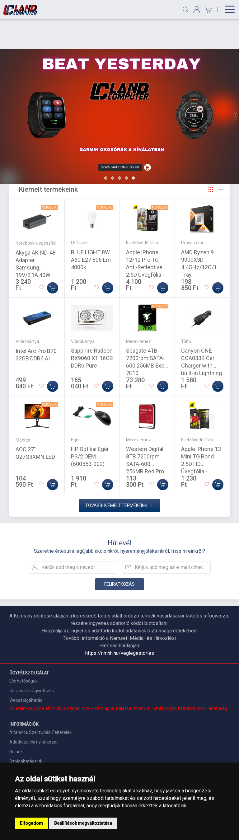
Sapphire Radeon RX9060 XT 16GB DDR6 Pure (92, 328)
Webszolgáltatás (25, 670)
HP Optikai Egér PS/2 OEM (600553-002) (90, 426)
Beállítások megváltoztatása (83, 823)
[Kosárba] (52, 257)
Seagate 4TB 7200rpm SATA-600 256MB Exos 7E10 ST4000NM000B (146, 335)
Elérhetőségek (23, 650)
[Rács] (211, 159)
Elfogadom (31, 823)
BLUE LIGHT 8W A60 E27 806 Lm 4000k (91, 229)
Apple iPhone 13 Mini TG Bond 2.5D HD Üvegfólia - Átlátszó (201, 433)
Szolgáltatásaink (25, 731)
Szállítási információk (30, 740)
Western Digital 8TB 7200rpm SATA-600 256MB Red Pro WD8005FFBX (145, 433)
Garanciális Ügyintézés (31, 660)
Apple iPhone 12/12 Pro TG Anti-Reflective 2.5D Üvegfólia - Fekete (145, 237)
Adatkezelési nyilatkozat (33, 711)
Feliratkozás (119, 553)
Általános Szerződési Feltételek (40, 702)
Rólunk (16, 721)
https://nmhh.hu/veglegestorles (119, 623)
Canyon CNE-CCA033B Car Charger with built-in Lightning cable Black (201, 335)
